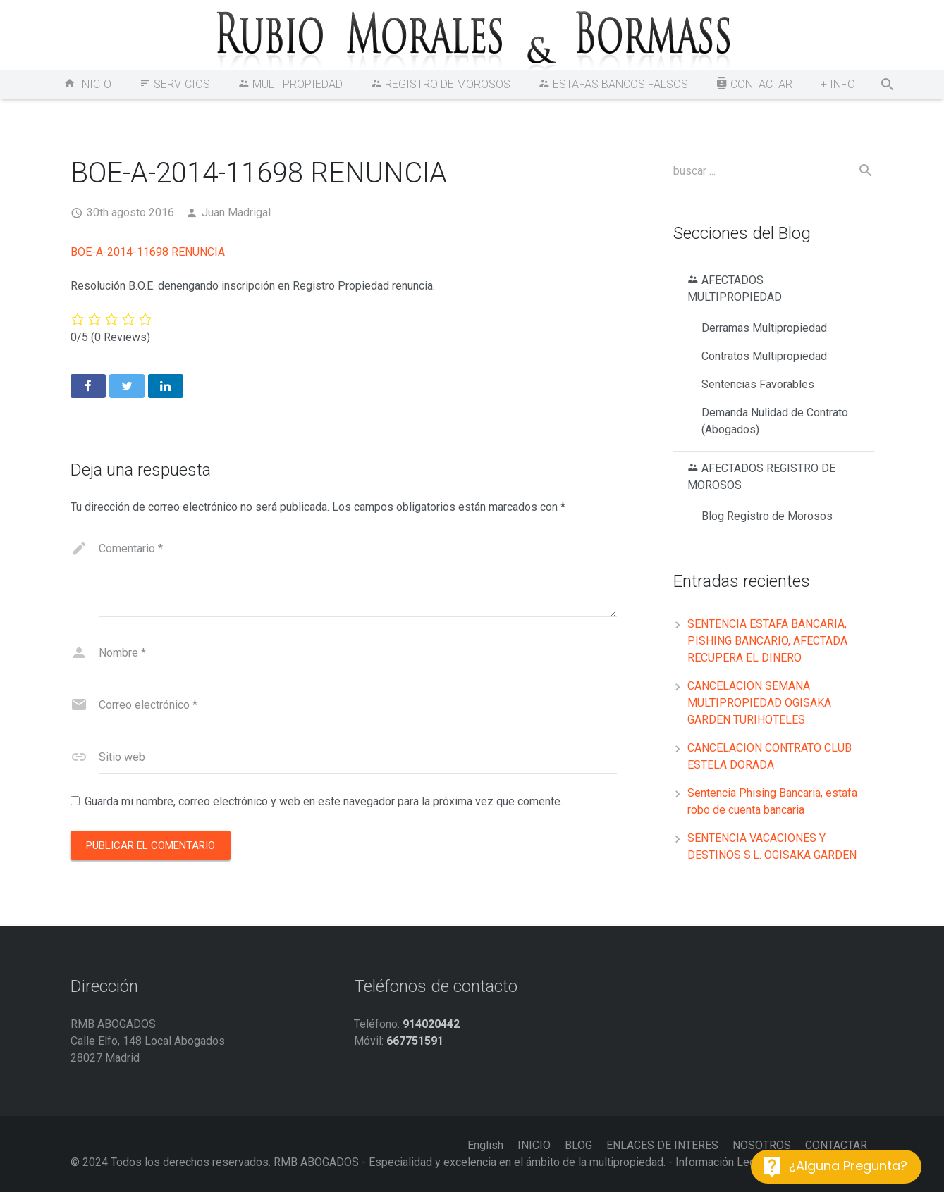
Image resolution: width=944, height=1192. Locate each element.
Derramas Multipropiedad (764, 328)
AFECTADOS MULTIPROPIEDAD (734, 288)
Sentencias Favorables (757, 384)
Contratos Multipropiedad (764, 356)
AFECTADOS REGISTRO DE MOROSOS (761, 476)
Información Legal (719, 1162)
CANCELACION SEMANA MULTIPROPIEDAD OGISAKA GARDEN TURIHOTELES (759, 702)
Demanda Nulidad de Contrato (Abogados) (774, 421)
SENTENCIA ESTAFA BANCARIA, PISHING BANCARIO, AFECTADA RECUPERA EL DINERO (767, 640)
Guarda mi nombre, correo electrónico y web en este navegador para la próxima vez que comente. (324, 801)
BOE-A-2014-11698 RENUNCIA (148, 252)
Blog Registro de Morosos (767, 516)
